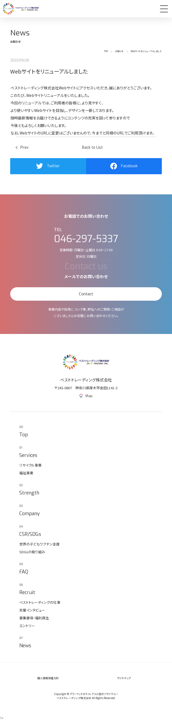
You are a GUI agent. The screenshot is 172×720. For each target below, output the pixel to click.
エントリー (27, 625)
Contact (86, 294)
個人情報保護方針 (48, 678)
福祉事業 (26, 472)
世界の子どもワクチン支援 (39, 544)
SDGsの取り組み (32, 551)
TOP (106, 51)
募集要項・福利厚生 (34, 617)
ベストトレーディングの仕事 (39, 602)
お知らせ (119, 51)
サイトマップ (124, 678)
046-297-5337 (86, 238)
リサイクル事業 (30, 465)
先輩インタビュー (32, 610)
